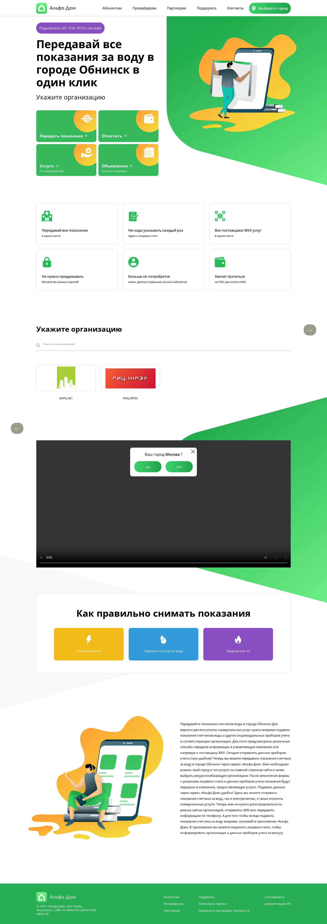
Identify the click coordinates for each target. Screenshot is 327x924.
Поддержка (206, 8)
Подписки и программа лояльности (224, 911)
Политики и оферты (213, 904)
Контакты (235, 8)
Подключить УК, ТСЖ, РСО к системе (70, 28)
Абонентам (112, 8)
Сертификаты (274, 897)
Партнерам (176, 8)
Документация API (278, 904)
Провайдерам (144, 8)
